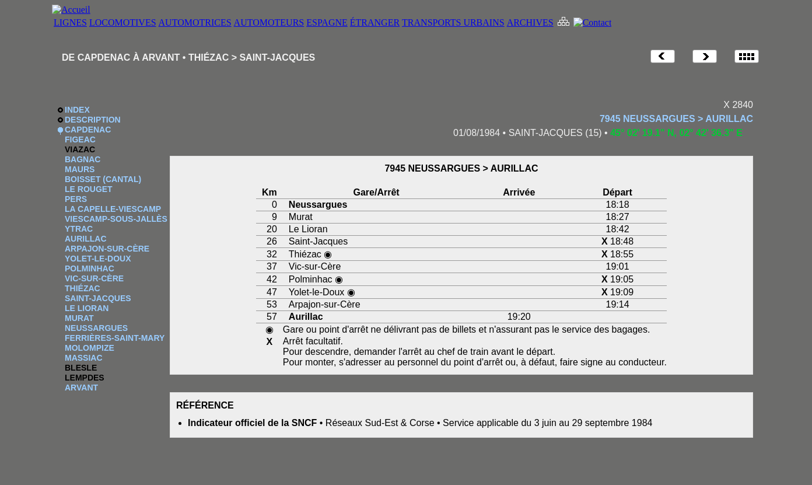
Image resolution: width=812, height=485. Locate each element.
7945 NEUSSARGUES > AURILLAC (676, 119)
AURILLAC (86, 238)
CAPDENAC (88, 129)
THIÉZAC (82, 288)
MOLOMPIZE (89, 348)
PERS (76, 199)
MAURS (79, 169)
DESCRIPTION (93, 119)
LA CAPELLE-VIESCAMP (113, 209)
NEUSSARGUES (96, 328)
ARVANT (81, 387)
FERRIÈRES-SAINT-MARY (114, 338)
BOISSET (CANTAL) (103, 179)
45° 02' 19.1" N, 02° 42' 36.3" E (676, 133)
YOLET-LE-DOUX (98, 258)
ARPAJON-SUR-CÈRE (107, 248)
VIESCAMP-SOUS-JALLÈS (116, 219)
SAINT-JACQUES (98, 298)
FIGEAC (80, 139)
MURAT (79, 318)
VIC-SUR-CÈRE (94, 278)
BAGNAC (82, 159)
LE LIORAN (86, 308)
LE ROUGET (89, 189)
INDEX (77, 109)
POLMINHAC (89, 268)
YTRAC (79, 228)
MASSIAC (84, 357)
